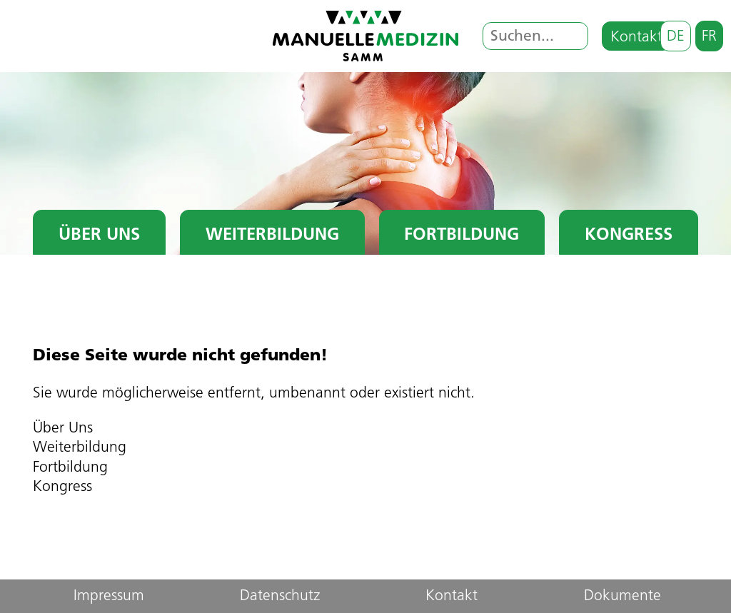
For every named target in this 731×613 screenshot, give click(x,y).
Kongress (628, 235)
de (676, 36)
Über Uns (99, 235)
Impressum (109, 596)
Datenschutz (280, 596)
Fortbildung (461, 235)
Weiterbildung (272, 235)
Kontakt (636, 37)
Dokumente (622, 596)
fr (709, 36)
